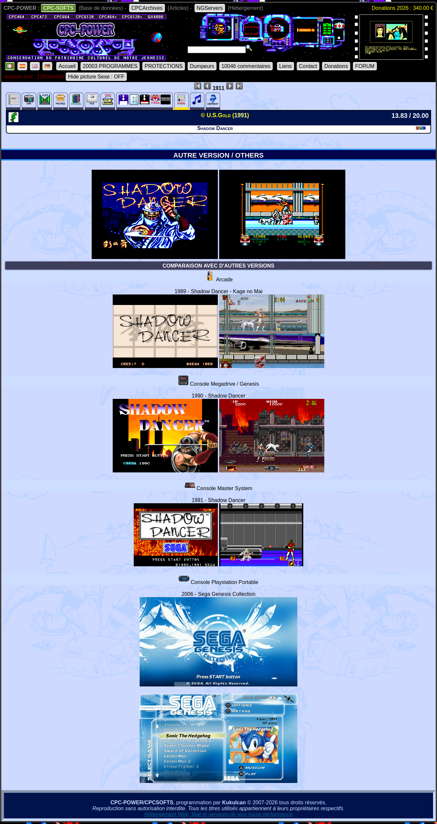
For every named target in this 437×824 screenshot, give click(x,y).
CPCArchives (147, 8)
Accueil (67, 66)
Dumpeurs (202, 66)
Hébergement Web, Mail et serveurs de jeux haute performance (219, 814)
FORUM (365, 66)
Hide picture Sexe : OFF (96, 76)
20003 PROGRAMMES (110, 66)
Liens (285, 66)
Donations (336, 66)
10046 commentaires (245, 66)
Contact (308, 66)
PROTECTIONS (164, 66)
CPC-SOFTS (58, 8)
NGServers (210, 8)
